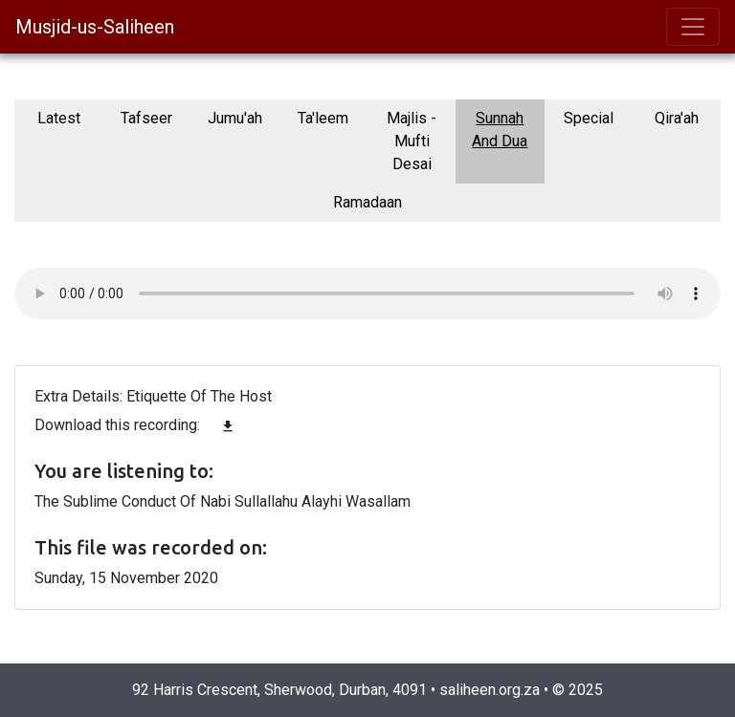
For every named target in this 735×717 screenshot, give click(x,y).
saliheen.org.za (489, 690)
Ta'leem (323, 118)
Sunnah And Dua (499, 129)
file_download (227, 426)
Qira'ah (677, 118)
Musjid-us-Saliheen (94, 26)
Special (588, 118)
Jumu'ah (235, 118)
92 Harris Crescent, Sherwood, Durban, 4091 (279, 690)
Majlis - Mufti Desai (411, 141)
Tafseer (146, 118)
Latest (58, 118)
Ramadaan (367, 202)
